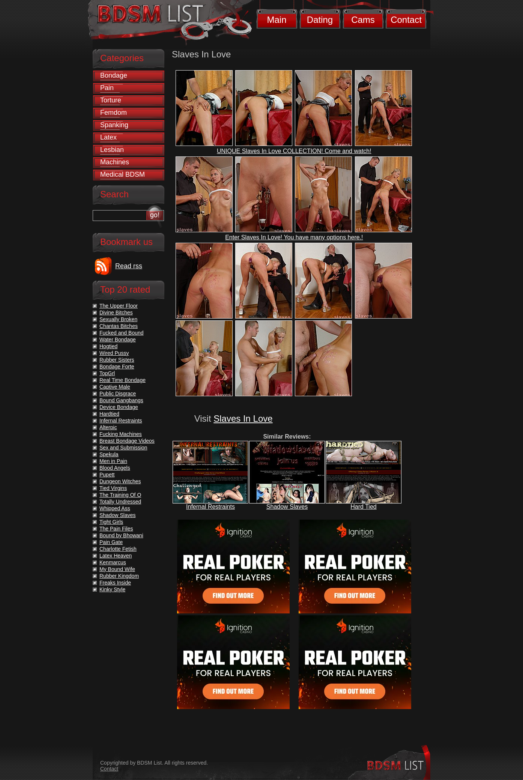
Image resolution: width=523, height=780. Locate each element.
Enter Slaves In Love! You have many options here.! (294, 237)
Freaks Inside (115, 583)
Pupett (106, 475)
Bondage (113, 75)
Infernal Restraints (210, 506)
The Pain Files (116, 529)
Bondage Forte (116, 367)
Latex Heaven (115, 556)
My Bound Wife (117, 569)
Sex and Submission (123, 448)
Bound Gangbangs (121, 400)
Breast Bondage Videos (127, 441)
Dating (320, 20)
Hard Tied (363, 506)
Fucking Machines (120, 434)
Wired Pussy (114, 353)
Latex (108, 137)
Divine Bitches (116, 313)
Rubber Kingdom (119, 576)
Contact (406, 20)
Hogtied (108, 346)
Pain (107, 88)
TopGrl (107, 373)
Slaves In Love (242, 418)
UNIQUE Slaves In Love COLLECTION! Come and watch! (294, 151)
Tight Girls (111, 522)
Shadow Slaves (287, 506)
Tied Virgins (113, 488)
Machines (114, 162)
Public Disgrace (117, 394)
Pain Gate (111, 542)
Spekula (109, 454)
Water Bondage (117, 340)
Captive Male (114, 387)
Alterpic (108, 427)
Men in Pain (113, 461)
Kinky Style (112, 589)
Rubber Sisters (116, 360)
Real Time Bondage (122, 380)
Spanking (114, 125)
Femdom (113, 112)
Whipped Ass (114, 508)
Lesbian (112, 149)
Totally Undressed (120, 502)
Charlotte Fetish (118, 549)
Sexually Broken (118, 319)
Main (276, 20)
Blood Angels (114, 468)
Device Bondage (118, 407)
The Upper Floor (118, 306)
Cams (363, 20)
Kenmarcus (112, 562)
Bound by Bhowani (121, 535)
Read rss (128, 266)
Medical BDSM (122, 174)
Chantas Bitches (118, 326)
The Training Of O (120, 495)
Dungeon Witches (120, 481)
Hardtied (109, 414)
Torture (110, 100)
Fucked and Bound (121, 333)
